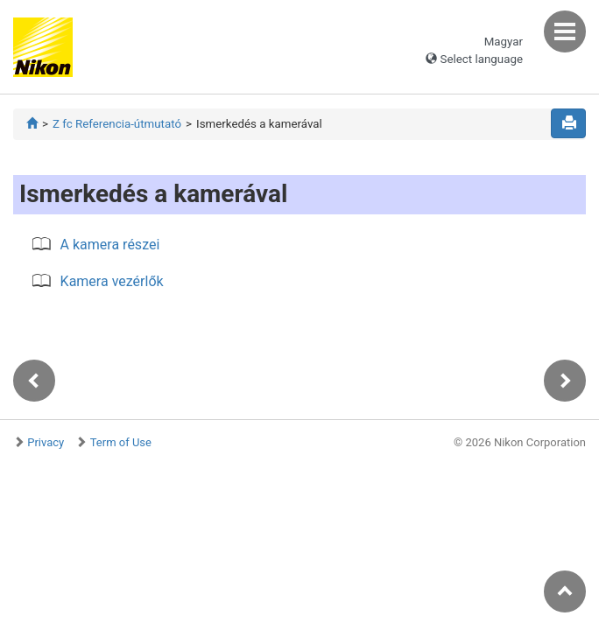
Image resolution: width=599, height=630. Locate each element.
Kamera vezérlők (112, 281)
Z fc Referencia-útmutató (117, 123)
